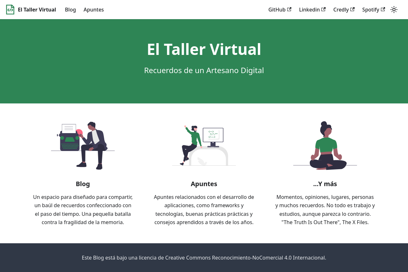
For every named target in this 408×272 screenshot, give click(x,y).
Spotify (373, 9)
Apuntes (94, 9)
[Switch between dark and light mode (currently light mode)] (394, 9)
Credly (344, 9)
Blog (70, 9)
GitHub (279, 9)
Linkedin (312, 9)
